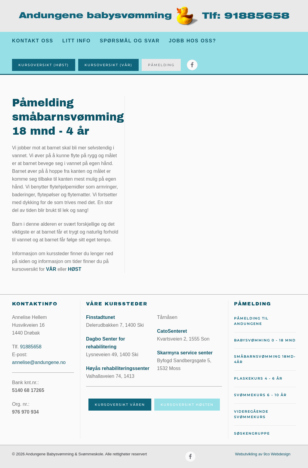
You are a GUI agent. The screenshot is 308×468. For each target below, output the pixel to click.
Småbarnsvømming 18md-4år (265, 359)
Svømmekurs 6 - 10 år (260, 395)
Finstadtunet (100, 317)
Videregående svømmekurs (251, 414)
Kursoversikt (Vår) (108, 65)
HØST (74, 269)
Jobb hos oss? (192, 40)
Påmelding (161, 65)
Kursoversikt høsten (187, 404)
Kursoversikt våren (120, 404)
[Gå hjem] (154, 16)
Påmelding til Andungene (251, 321)
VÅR (51, 269)
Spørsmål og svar (130, 40)
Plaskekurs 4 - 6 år (258, 378)
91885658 (31, 346)
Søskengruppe (252, 433)
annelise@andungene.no (39, 362)
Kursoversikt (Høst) (43, 65)
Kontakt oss (32, 40)
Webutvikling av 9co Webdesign (263, 454)
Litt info (76, 40)
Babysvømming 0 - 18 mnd (265, 340)
